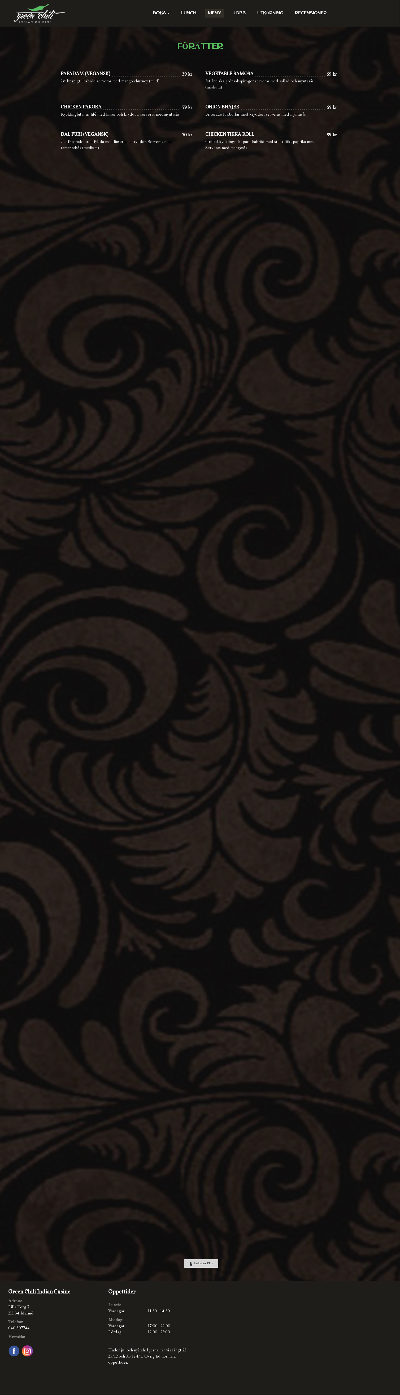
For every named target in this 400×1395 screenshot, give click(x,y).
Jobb (239, 13)
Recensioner (311, 13)
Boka (161, 13)
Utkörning (270, 13)
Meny (214, 13)
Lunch (188, 13)
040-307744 (19, 1328)
